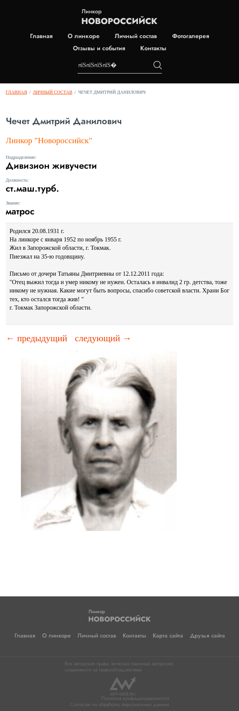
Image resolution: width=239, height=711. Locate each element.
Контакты (153, 48)
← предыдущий (36, 338)
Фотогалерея (190, 36)
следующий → (103, 338)
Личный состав (136, 36)
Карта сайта (168, 635)
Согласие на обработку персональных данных (119, 704)
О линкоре (84, 36)
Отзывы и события (99, 48)
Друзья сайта (207, 635)
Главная (41, 36)
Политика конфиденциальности (135, 698)
